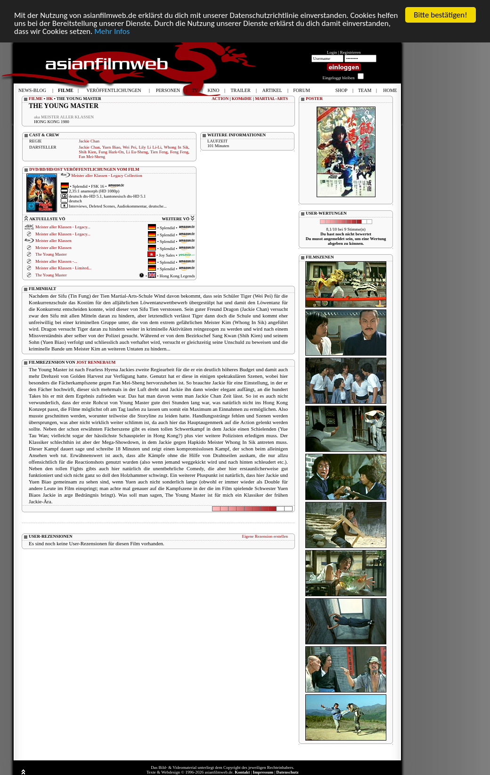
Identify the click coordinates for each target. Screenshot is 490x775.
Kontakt (242, 771)
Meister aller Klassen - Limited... (63, 268)
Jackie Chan (89, 140)
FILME (36, 98)
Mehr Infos (112, 31)
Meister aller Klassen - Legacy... (62, 227)
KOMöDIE (242, 98)
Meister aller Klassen (53, 240)
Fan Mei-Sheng (92, 156)
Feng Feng (179, 151)
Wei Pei (129, 146)
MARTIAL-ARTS (271, 98)
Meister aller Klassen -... (56, 260)
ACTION (220, 98)
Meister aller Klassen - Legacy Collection (106, 175)
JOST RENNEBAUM (96, 361)
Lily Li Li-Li (150, 146)
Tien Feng (159, 151)
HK (49, 98)
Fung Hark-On (110, 151)
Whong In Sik (176, 146)
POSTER (314, 98)
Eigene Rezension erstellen (265, 535)
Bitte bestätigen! (440, 14)
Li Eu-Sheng (137, 151)
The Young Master (51, 254)
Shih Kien (87, 151)
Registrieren (350, 52)
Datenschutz (287, 771)
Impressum (263, 771)
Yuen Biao (111, 146)
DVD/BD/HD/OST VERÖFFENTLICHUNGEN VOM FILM (84, 169)
